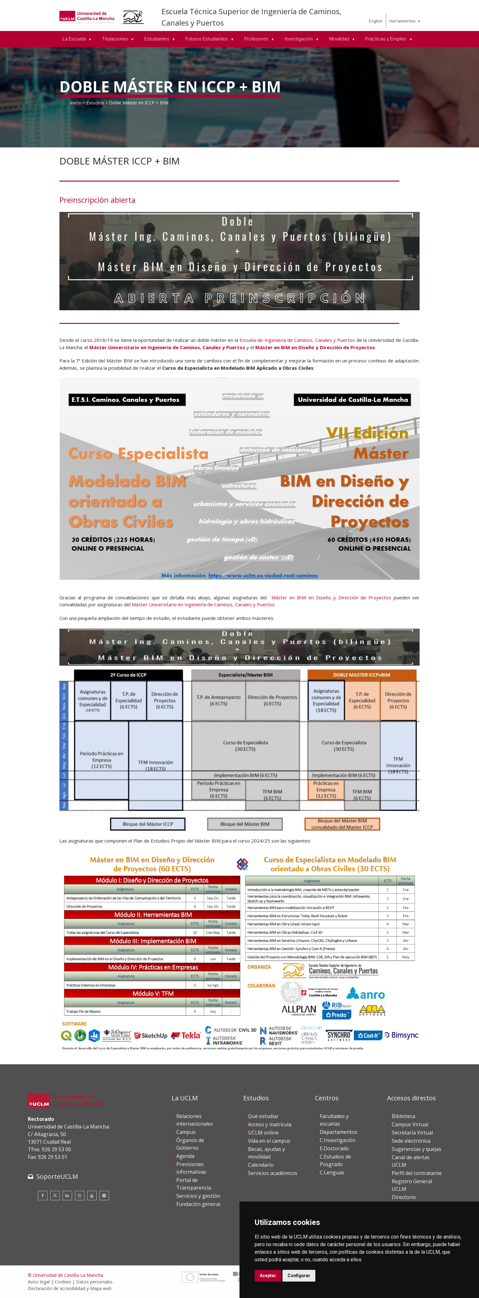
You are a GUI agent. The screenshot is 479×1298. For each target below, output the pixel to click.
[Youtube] (92, 1195)
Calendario (261, 1164)
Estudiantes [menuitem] (157, 39)
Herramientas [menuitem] (402, 21)
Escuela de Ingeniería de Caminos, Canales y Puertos (297, 340)
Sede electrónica (411, 1140)
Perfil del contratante (417, 1173)
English (376, 21)
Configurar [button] (299, 1275)
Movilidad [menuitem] (339, 39)
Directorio (404, 1197)
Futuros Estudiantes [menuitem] (207, 39)
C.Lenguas (332, 1172)
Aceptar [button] (268, 1275)
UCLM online (263, 1132)
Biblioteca (403, 1116)
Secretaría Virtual (412, 1132)
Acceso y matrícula (269, 1124)
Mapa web (101, 1288)
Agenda (185, 1156)
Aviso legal (39, 1282)
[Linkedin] (67, 1195)
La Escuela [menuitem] (75, 39)
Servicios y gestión (198, 1195)
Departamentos (338, 1131)
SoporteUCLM (57, 1176)
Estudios (95, 103)
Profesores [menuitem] (257, 39)
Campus (186, 1131)
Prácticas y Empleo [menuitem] (386, 39)
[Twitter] (55, 1195)
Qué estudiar (263, 1116)
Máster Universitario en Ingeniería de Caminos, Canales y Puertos (167, 347)
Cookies (63, 1282)
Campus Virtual (410, 1124)
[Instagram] (79, 1195)
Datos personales (94, 1282)
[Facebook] (42, 1195)
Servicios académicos (272, 1173)
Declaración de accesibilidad (56, 1288)
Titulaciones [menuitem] (115, 39)
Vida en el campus (269, 1140)
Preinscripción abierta (97, 200)
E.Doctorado (334, 1148)
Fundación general (198, 1204)
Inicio (75, 103)
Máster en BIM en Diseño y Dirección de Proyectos (315, 347)
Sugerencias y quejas (416, 1149)
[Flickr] (104, 1195)
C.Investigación (337, 1140)
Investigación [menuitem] (299, 39)
